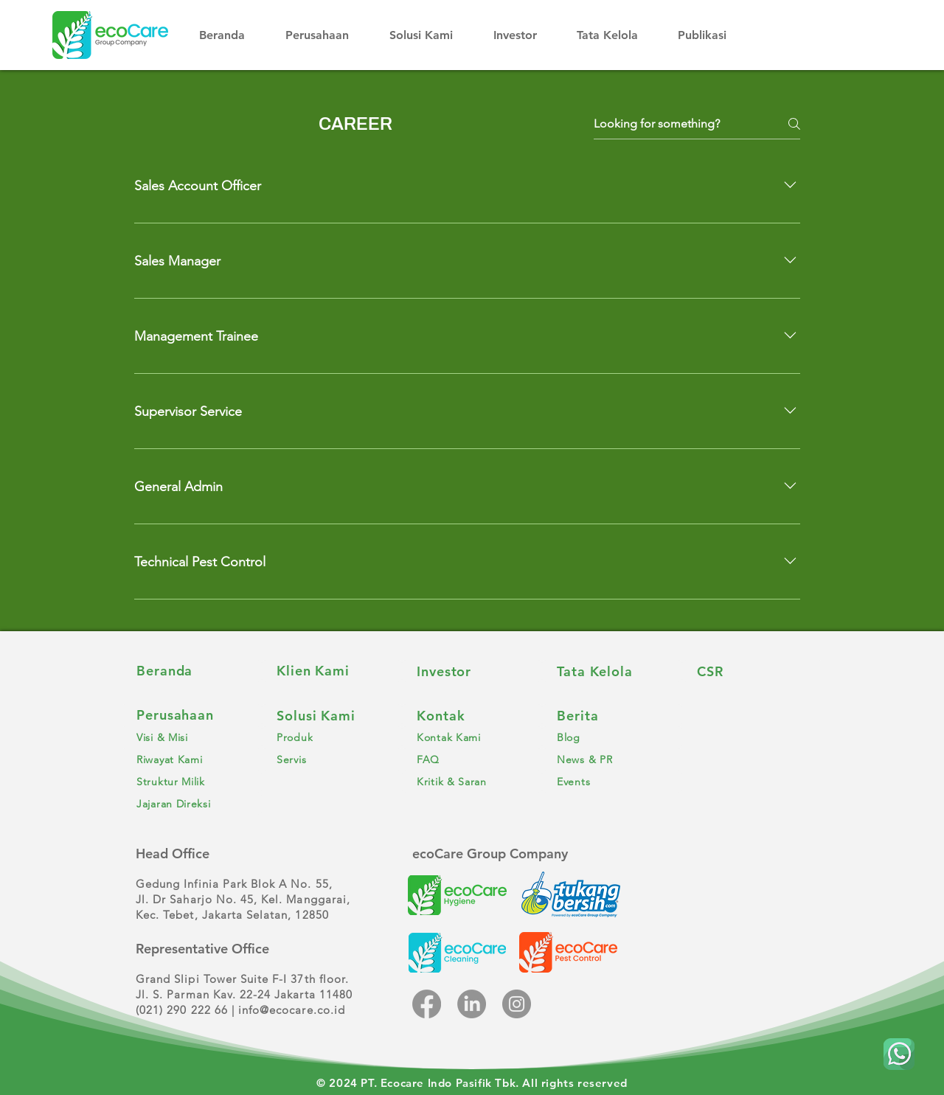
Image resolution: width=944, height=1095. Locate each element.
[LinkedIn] (471, 1004)
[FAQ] (472, 759)
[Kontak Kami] (472, 737)
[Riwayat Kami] (192, 759)
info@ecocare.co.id (291, 1010)
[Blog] (612, 737)
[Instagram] (516, 1004)
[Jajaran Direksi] (192, 804)
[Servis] (332, 759)
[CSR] (752, 671)
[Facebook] (426, 1004)
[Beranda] (192, 671)
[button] (326, 35)
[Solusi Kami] (332, 715)
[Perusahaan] (192, 715)
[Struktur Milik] (192, 782)
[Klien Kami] (332, 671)
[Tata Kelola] (612, 671)
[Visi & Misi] (192, 737)
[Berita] (612, 715)
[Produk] (332, 737)
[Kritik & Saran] (472, 782)
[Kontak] (472, 715)
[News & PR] (612, 759)
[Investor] (472, 671)
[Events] (612, 782)
